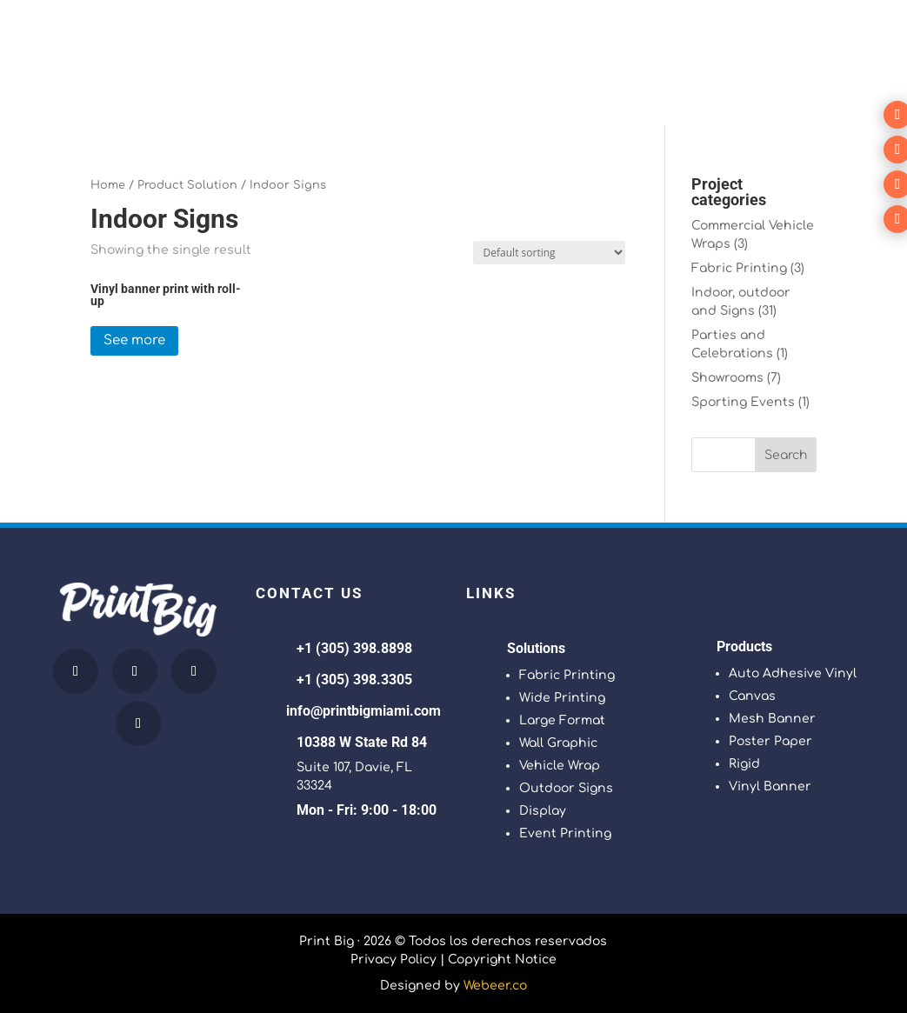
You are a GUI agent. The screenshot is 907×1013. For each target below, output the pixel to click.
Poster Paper (770, 741)
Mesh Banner (772, 718)
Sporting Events (743, 402)
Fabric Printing (739, 268)
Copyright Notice (502, 959)
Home (107, 185)
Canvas (752, 696)
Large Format (562, 720)
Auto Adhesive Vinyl (793, 673)
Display (542, 810)
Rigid (744, 763)
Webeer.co (495, 985)
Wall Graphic (558, 743)
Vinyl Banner (770, 786)
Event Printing (565, 833)
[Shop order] (549, 252)
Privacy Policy (393, 959)
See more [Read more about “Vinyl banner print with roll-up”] (134, 340)
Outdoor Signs (566, 788)
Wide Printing (562, 697)
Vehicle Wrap (559, 765)
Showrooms (727, 377)
